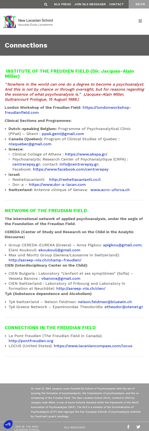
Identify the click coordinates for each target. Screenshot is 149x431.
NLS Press (62, 4)
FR (143, 4)
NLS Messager (74, 427)
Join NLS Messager (90, 4)
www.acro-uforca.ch (110, 189)
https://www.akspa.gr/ (86, 154)
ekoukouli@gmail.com (59, 250)
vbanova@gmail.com (60, 278)
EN (138, 4)
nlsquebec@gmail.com (30, 144)
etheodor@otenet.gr (124, 306)
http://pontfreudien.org (31, 340)
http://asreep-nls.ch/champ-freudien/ (45, 260)
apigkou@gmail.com (122, 245)
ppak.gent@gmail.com (63, 133)
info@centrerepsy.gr (79, 164)
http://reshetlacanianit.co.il (75, 179)
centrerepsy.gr (26, 164)
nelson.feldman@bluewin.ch (105, 301)
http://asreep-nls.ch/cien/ (81, 288)
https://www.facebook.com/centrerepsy (71, 169)
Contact (116, 4)
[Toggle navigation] (140, 22)
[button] (8, 424)
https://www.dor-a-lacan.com (57, 184)
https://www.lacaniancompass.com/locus (93, 345)
